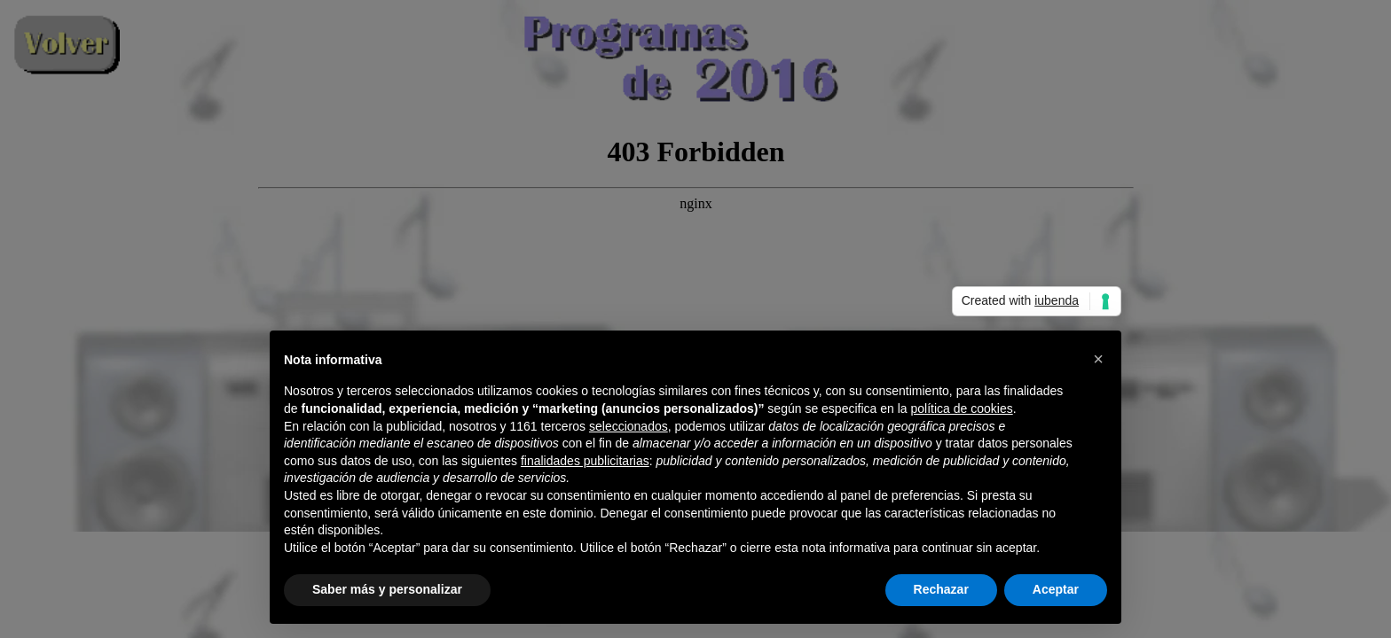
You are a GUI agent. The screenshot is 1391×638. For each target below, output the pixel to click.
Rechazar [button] (941, 589)
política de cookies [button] (961, 408)
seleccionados (628, 426)
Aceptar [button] (1056, 589)
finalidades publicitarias (585, 461)
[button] (1098, 359)
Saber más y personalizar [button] (387, 589)
